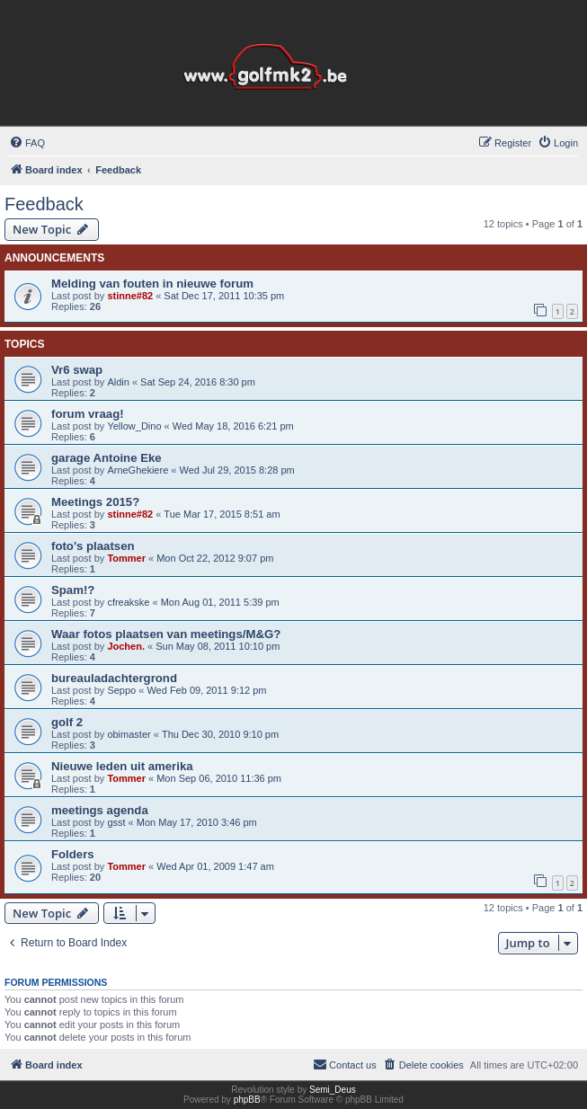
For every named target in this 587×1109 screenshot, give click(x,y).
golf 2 (67, 722)
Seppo (121, 690)
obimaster (128, 734)
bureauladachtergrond (114, 678)
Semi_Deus (332, 1090)
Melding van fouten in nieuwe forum (152, 283)
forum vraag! (87, 414)
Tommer (126, 558)
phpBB (247, 1100)
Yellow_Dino (134, 426)
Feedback (44, 204)
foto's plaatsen (93, 546)
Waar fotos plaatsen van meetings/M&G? (165, 634)
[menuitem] (27, 143)
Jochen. (126, 646)
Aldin (118, 382)
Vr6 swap (76, 370)
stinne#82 (130, 295)
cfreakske (128, 602)
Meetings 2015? (95, 502)
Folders (72, 854)
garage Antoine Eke (106, 458)
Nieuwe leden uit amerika (122, 766)
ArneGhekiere (137, 470)
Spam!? (72, 590)
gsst (116, 822)
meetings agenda (99, 810)
